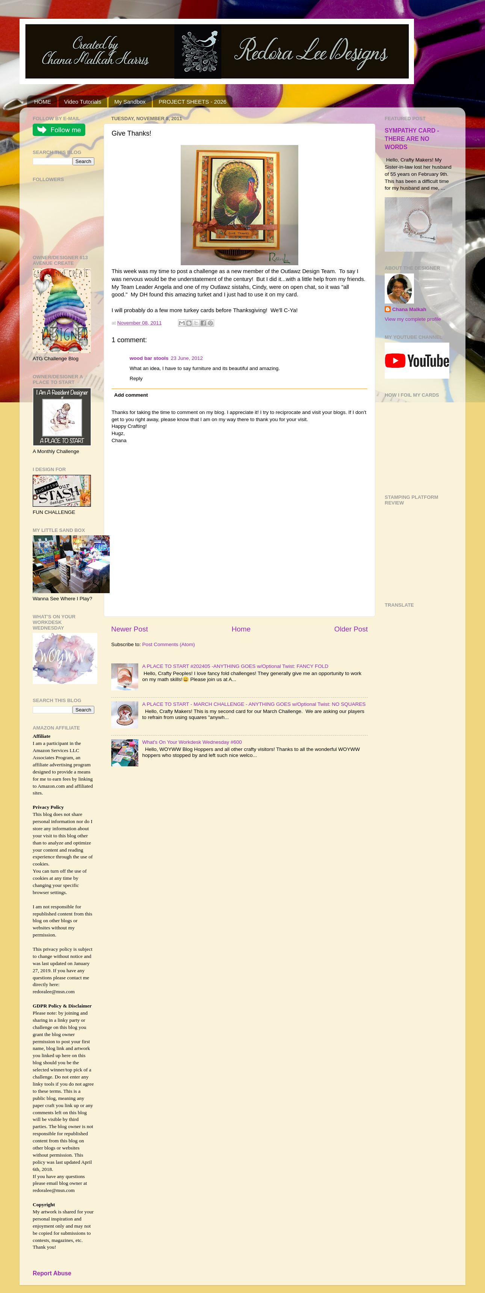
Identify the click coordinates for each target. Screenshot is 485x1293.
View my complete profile (413, 319)
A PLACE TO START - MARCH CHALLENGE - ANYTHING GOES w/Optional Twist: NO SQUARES (254, 704)
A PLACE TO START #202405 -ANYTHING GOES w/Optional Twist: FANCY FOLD (235, 666)
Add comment (131, 395)
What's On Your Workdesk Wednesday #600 (192, 742)
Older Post (351, 629)
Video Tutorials (82, 101)
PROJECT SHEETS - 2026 (193, 101)
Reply (136, 378)
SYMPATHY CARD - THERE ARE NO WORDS (412, 138)
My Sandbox (129, 101)
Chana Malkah (409, 309)
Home (241, 629)
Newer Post (129, 629)
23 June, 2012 (187, 358)
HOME (42, 101)
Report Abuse (52, 1273)
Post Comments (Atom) (168, 644)
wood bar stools (149, 358)
